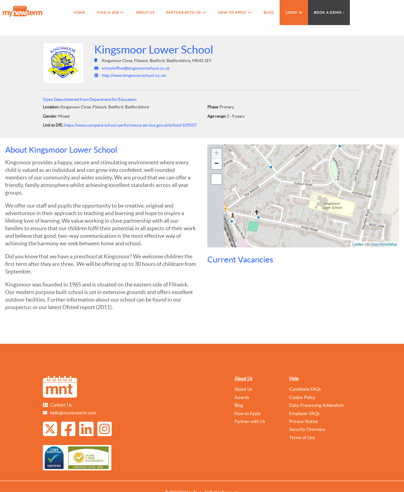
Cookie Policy (302, 397)
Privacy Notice (303, 421)
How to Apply (247, 413)
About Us (243, 378)
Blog (238, 405)
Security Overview (307, 429)
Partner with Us (249, 421)
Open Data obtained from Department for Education (90, 99)
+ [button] (216, 154)
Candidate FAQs (305, 389)
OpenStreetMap (383, 244)
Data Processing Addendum (316, 405)
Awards (241, 397)
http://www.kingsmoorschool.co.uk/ (134, 75)
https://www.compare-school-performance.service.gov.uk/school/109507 (130, 125)
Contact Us (61, 405)
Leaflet (358, 244)
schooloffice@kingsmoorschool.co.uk (136, 68)
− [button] (216, 164)
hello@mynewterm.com (73, 412)
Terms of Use (302, 437)
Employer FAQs (304, 413)
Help (293, 378)
